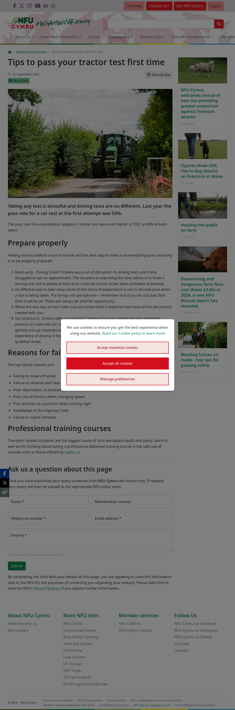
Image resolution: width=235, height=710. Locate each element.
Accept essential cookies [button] (117, 347)
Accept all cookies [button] (117, 363)
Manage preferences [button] (117, 378)
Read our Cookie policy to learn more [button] (133, 333)
